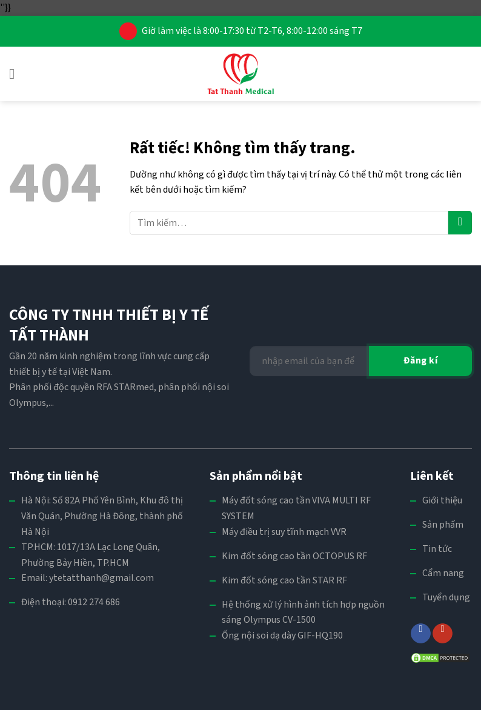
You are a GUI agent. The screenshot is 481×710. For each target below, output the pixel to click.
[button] (16, 73)
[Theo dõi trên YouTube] (443, 633)
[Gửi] (460, 222)
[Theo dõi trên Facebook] (421, 633)
